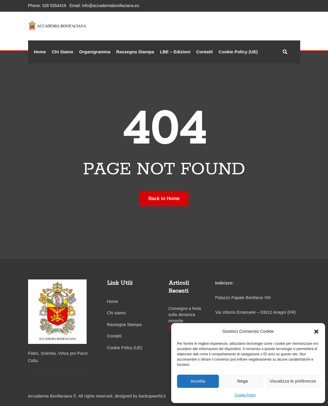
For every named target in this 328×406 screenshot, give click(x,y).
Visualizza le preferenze (292, 380)
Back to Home (164, 198)
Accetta (197, 380)
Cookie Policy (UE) (238, 51)
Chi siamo (116, 313)
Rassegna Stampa (135, 51)
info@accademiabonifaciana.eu (110, 5)
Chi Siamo (62, 51)
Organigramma (95, 51)
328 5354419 (54, 5)
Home (40, 51)
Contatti (204, 51)
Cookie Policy (245, 395)
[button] (316, 331)
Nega (242, 380)
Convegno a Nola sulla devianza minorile (185, 314)
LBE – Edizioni (175, 51)
